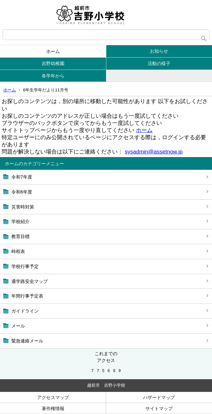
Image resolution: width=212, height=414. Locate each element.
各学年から (53, 75)
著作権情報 (53, 408)
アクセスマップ (53, 397)
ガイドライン (25, 311)
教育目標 (20, 236)
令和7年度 (21, 177)
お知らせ (159, 51)
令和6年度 (21, 191)
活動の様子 (159, 63)
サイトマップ (159, 408)
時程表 (18, 251)
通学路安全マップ (29, 281)
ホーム (53, 51)
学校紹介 (20, 221)
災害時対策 (22, 206)
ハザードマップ (159, 397)
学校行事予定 (25, 266)
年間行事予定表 (27, 296)
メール (18, 325)
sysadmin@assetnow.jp (154, 152)
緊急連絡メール (27, 340)
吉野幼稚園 (53, 63)
